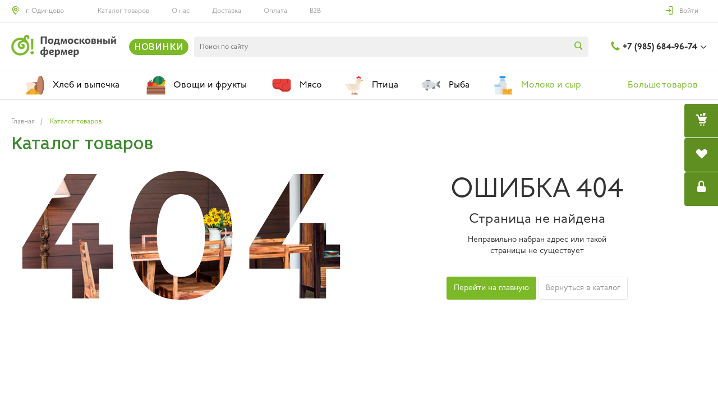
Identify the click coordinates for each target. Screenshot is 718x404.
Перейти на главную (491, 288)
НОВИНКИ (158, 46)
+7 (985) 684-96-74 (660, 47)
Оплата (275, 11)
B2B (315, 11)
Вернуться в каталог (583, 288)
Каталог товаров (123, 11)
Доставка (226, 11)
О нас (181, 11)
